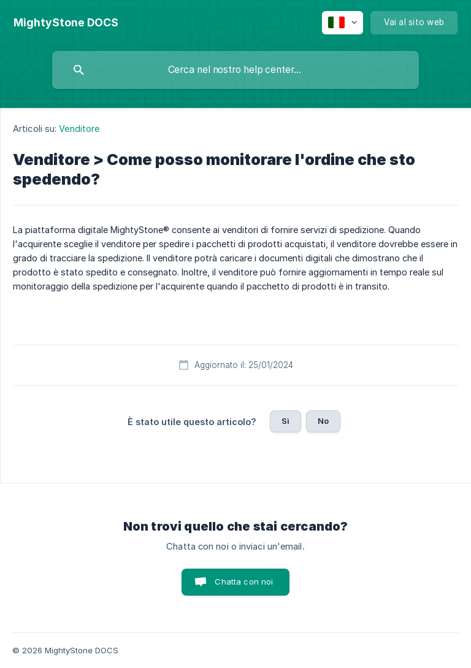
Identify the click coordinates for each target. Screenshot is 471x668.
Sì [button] (285, 421)
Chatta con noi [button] (244, 581)
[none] (65, 22)
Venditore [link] (79, 128)
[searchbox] (235, 70)
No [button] (323, 421)
